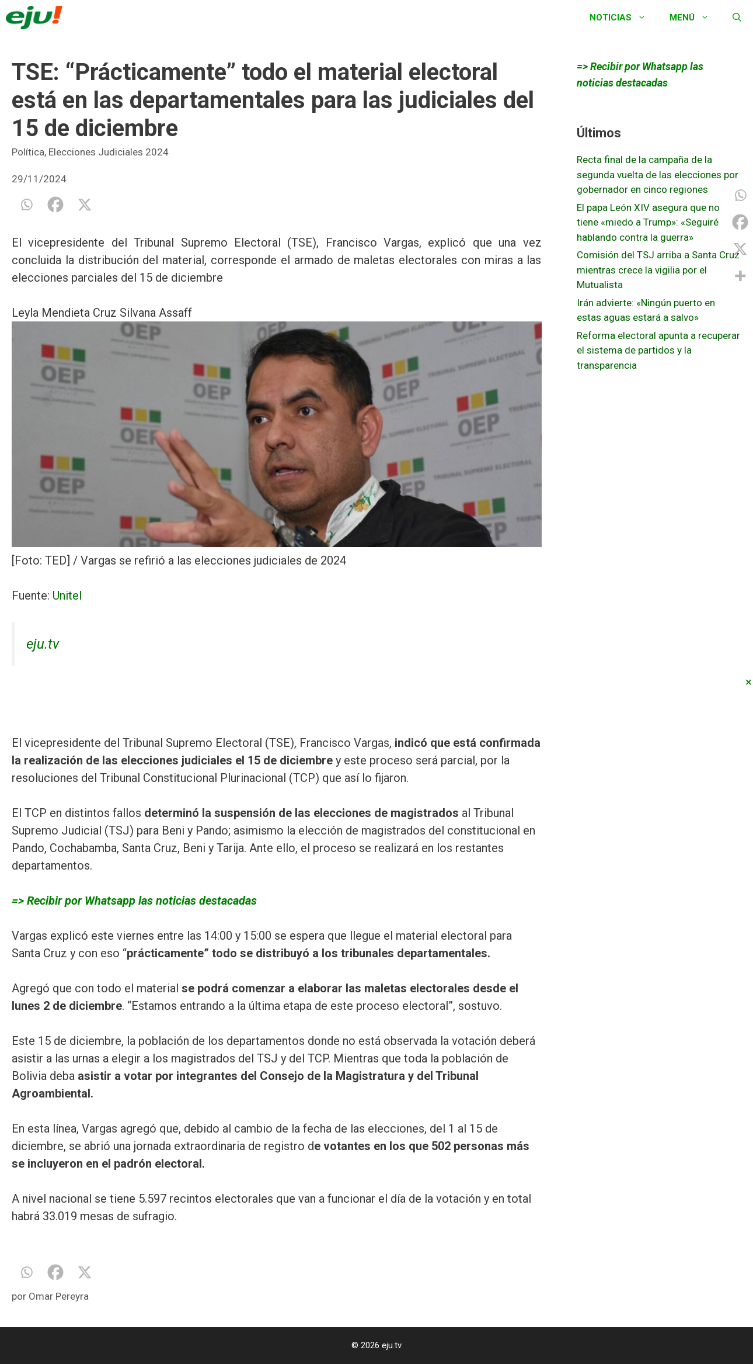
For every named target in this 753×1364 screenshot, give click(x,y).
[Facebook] (55, 204)
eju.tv (42, 644)
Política (28, 152)
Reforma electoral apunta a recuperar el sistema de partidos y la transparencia (658, 350)
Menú (695, 17)
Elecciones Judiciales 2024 (108, 152)
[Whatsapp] (26, 204)
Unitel (67, 595)
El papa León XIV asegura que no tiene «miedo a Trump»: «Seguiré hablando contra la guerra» (648, 222)
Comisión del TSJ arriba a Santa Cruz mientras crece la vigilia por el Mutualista (658, 269)
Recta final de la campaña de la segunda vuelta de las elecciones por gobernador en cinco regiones (657, 174)
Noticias (624, 17)
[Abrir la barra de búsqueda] (737, 17)
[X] (84, 204)
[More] (740, 275)
